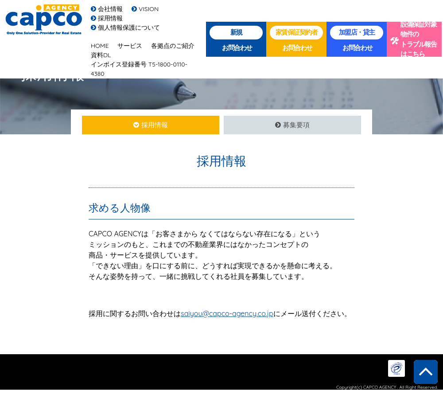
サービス (129, 46)
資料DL (101, 55)
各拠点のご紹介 (172, 46)
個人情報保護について (125, 27)
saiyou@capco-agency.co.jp (227, 313)
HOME (100, 46)
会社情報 (107, 9)
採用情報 (107, 18)
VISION (145, 9)
